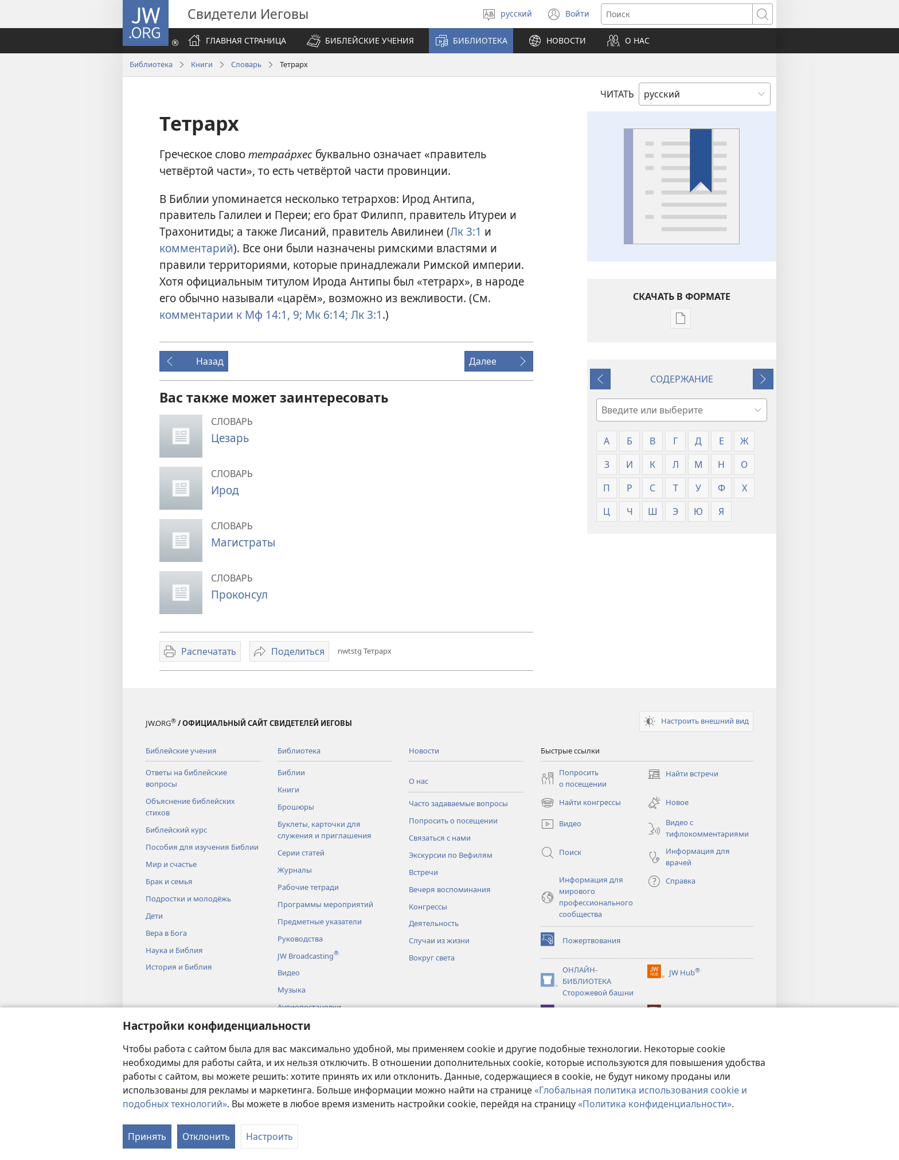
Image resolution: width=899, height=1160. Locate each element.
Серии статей (301, 852)
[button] (360, 40)
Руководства (300, 939)
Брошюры (295, 807)
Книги (202, 64)
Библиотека (151, 64)
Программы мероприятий (325, 904)
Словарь (246, 64)
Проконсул (239, 594)
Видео (288, 972)
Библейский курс (176, 830)
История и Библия (179, 967)
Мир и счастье (171, 864)
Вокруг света (432, 957)
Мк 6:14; (325, 314)
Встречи (423, 872)
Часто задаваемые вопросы (458, 803)
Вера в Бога (166, 933)
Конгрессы (428, 906)
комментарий (196, 248)
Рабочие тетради (308, 887)
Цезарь (230, 438)
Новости (424, 750)
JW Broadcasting (308, 956)
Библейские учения (181, 750)
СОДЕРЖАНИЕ (681, 379)
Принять (147, 1136)
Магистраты (243, 542)
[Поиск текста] (677, 14)
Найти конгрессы (581, 803)
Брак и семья (169, 881)
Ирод (225, 490)
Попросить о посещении (453, 820)
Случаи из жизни (439, 940)
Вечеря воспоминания (450, 889)
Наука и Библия (174, 950)
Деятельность (434, 923)
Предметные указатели (319, 921)
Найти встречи (682, 774)
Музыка (291, 990)
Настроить (269, 1136)
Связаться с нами (440, 838)
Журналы (294, 870)
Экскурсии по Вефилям (451, 855)
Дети (154, 916)
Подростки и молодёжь (188, 898)
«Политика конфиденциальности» (655, 1103)
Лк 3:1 (466, 231)
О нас (418, 781)
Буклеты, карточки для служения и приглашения (324, 830)
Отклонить (206, 1136)
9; (296, 314)
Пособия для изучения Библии (202, 847)
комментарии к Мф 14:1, (224, 314)
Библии (291, 772)
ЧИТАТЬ (617, 94)
